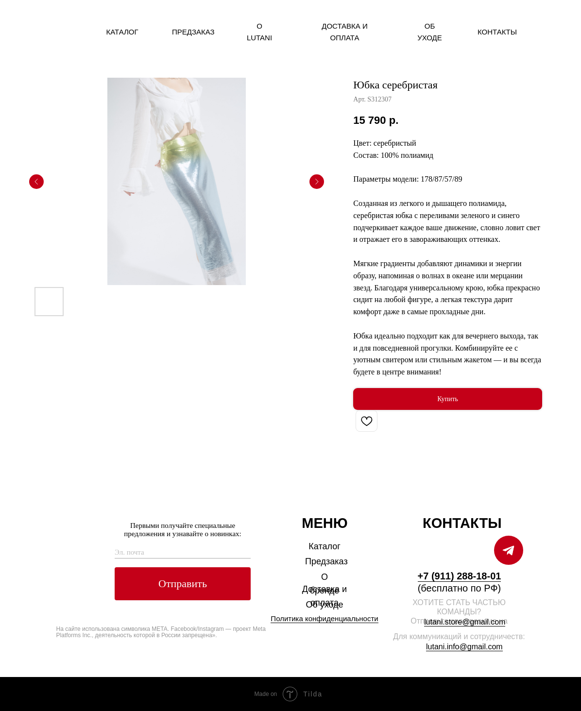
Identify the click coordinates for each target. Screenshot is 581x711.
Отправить (182, 583)
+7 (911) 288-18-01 (459, 576)
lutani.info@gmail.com (464, 647)
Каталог (122, 32)
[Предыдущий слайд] (36, 181)
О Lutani (259, 31)
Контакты (497, 32)
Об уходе (429, 31)
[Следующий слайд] (316, 181)
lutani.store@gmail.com (464, 622)
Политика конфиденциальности (324, 618)
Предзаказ (193, 32)
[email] (183, 553)
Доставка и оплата (345, 31)
